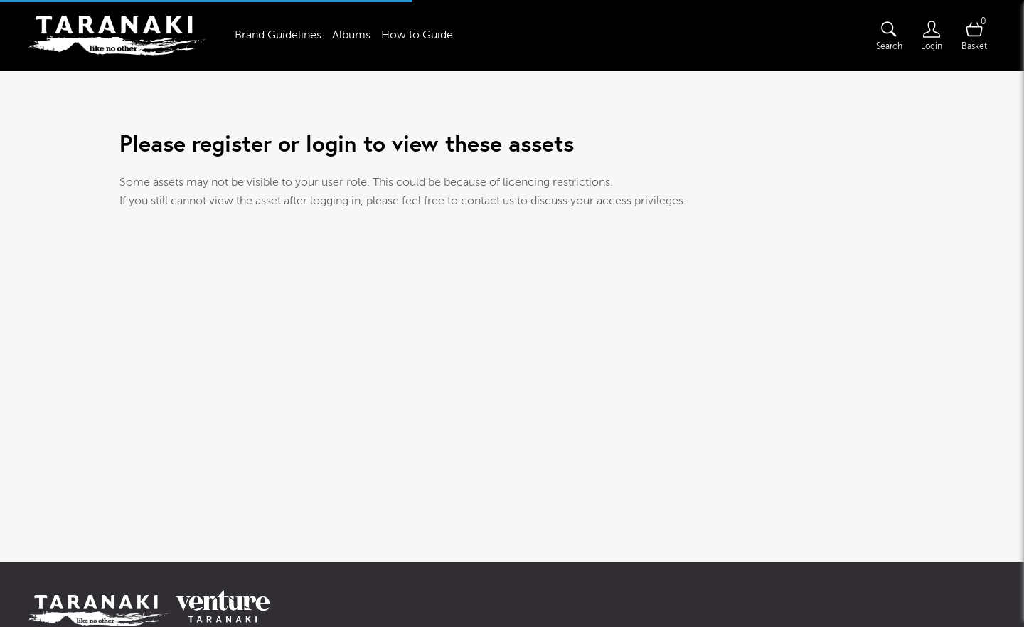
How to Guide (417, 34)
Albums (351, 34)
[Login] (931, 35)
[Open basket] (974, 35)
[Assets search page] (889, 35)
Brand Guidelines (278, 34)
